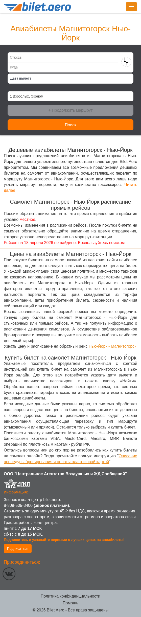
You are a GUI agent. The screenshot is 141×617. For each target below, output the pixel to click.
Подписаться (17, 549)
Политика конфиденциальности (70, 596)
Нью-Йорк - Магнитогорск (112, 346)
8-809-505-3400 (18, 505)
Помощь (70, 603)
